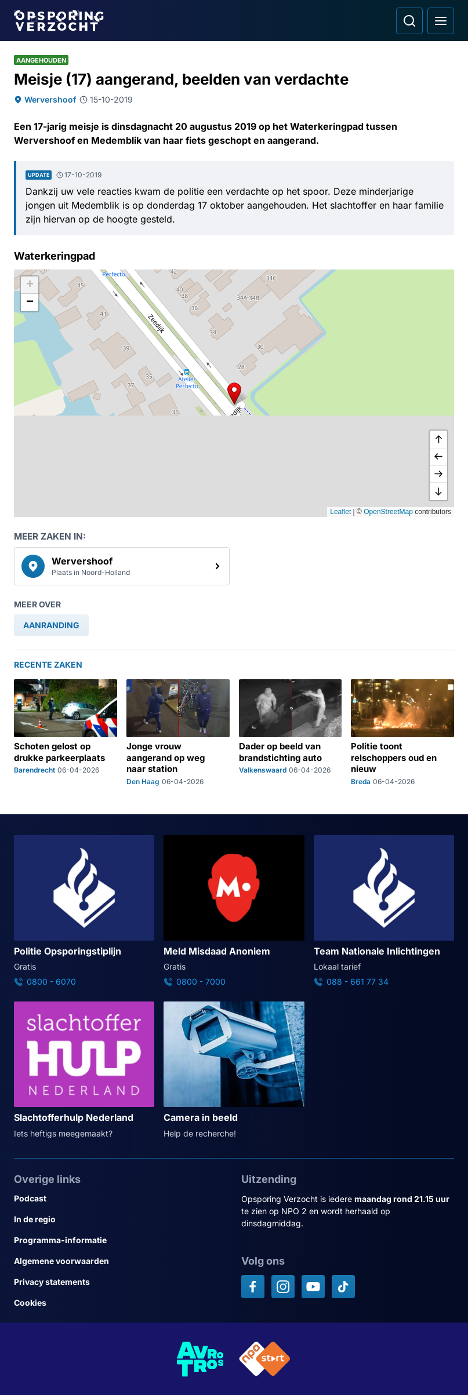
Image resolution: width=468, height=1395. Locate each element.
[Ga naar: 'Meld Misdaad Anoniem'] (234, 911)
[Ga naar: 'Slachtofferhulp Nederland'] (84, 1070)
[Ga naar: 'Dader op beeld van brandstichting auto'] (290, 732)
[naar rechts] (438, 474)
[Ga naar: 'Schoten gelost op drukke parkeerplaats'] (65, 732)
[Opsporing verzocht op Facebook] (252, 1286)
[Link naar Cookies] (120, 1303)
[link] (122, 566)
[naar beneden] (438, 491)
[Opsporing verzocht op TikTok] (343, 1286)
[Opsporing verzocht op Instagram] (283, 1286)
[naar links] (438, 456)
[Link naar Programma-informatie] (120, 1240)
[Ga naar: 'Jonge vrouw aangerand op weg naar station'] (178, 732)
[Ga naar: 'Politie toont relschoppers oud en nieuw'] (402, 732)
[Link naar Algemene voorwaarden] (120, 1261)
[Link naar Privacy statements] (120, 1282)
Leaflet (340, 512)
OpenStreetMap (388, 512)
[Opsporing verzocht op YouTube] (313, 1286)
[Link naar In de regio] (120, 1219)
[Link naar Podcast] (120, 1198)
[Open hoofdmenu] (440, 21)
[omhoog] (438, 439)
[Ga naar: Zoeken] (409, 21)
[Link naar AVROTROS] (200, 1358)
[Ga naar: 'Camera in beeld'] (234, 1070)
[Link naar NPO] (265, 1358)
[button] (234, 393)
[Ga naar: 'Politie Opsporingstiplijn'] (84, 911)
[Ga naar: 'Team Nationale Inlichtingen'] (384, 911)
